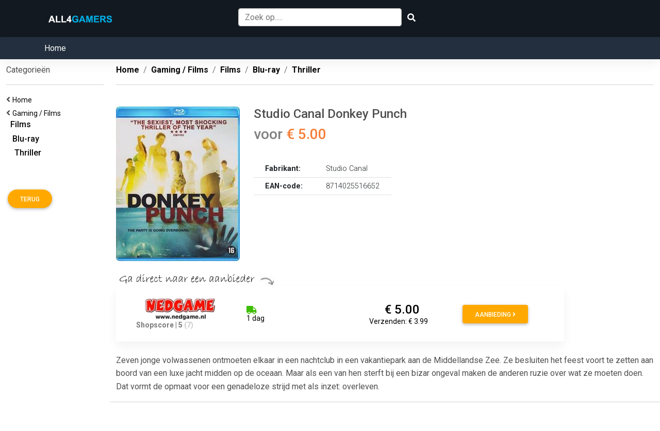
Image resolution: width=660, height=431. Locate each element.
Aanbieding (495, 314)
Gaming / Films (38, 113)
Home (55, 48)
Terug (30, 199)
